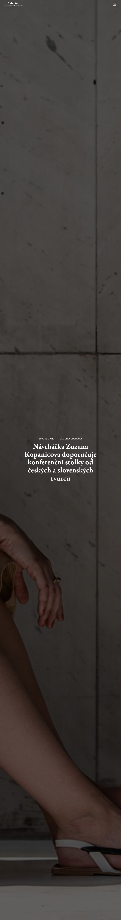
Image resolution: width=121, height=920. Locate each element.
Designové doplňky (71, 439)
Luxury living (47, 439)
